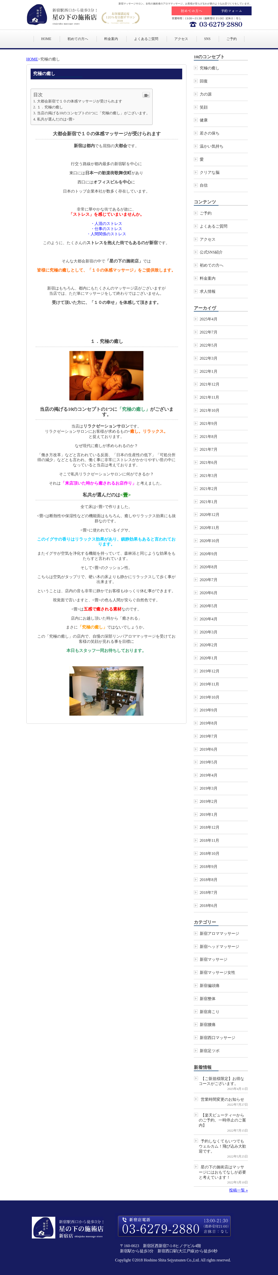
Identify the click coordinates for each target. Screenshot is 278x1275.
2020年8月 (209, 567)
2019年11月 (209, 684)
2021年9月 (209, 423)
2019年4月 (209, 775)
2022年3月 (209, 358)
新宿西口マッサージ (217, 1038)
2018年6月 (209, 905)
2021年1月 (209, 502)
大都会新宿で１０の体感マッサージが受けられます (79, 101)
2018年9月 (209, 866)
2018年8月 (209, 880)
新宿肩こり (209, 1012)
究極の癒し (209, 68)
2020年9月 (209, 554)
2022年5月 (209, 345)
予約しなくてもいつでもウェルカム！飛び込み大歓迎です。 (222, 1146)
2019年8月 (209, 723)
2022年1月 (209, 371)
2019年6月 (209, 749)
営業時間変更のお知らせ (222, 1099)
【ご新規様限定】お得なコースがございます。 (221, 1081)
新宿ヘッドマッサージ (219, 946)
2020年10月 (209, 541)
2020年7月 (209, 580)
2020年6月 (209, 593)
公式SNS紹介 (211, 252)
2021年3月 (209, 475)
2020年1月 (209, 658)
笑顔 (204, 107)
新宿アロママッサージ (219, 933)
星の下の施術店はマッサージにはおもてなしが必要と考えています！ (222, 1172)
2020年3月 (209, 632)
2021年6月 (209, 462)
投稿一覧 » (238, 1190)
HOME (46, 39)
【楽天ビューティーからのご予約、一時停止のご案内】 (222, 1120)
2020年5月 (209, 606)
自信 (204, 185)
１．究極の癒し (50, 107)
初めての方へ (77, 39)
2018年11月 (209, 840)
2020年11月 (209, 528)
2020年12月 (209, 514)
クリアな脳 (209, 172)
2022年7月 (209, 332)
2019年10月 (209, 697)
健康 (204, 120)
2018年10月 (209, 853)
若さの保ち (209, 133)
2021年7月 (209, 449)
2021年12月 (209, 384)
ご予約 (231, 39)
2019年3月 (209, 788)
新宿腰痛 (208, 1024)
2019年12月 (209, 671)
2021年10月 (209, 410)
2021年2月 (209, 489)
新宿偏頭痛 (209, 985)
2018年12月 (209, 827)
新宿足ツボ (209, 1051)
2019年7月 (209, 736)
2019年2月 (209, 801)
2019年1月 (209, 814)
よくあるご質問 (146, 39)
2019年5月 (209, 762)
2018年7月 (209, 892)
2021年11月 (209, 397)
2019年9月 (209, 710)
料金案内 (111, 39)
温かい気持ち (211, 146)
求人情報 (208, 291)
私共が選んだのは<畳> (56, 119)
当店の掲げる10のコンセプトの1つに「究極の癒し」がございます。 (93, 113)
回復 (204, 81)
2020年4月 (209, 619)
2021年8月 (209, 436)
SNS (207, 39)
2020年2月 (209, 645)
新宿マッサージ (213, 959)
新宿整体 (208, 999)
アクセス (181, 39)
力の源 (206, 94)
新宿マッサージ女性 (217, 972)
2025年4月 (209, 319)
